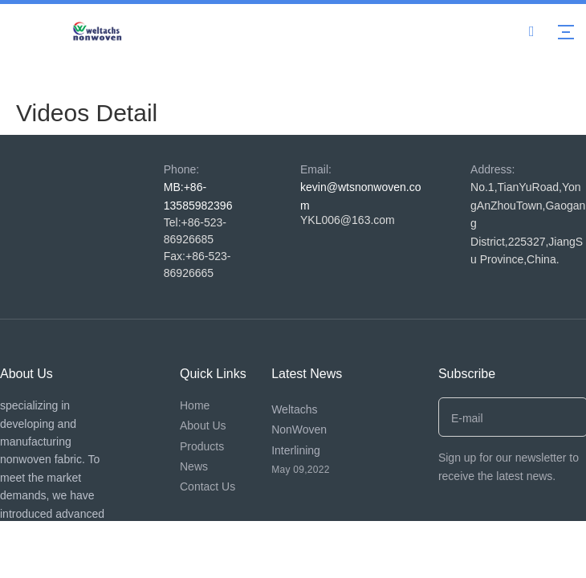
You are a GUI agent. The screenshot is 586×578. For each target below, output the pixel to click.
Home (195, 405)
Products (202, 446)
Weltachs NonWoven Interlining (299, 429)
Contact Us (207, 486)
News (194, 466)
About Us (203, 425)
